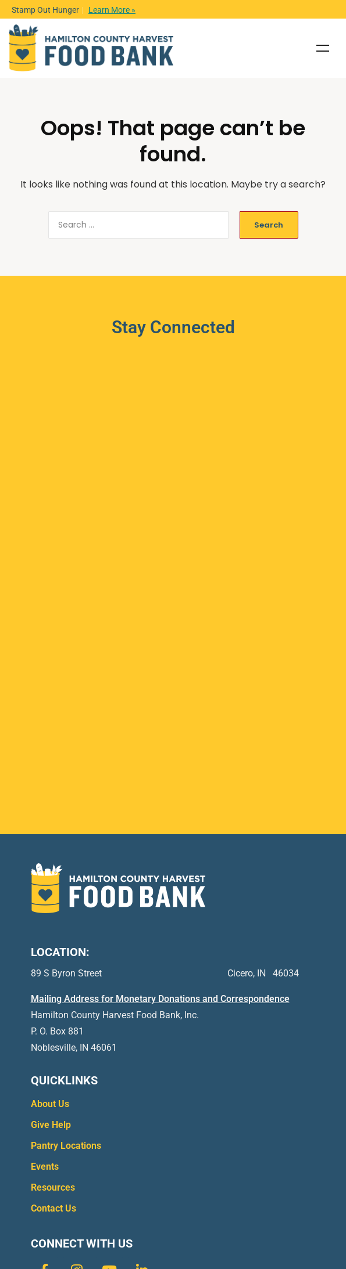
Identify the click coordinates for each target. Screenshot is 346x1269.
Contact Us (53, 1208)
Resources (53, 1187)
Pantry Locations (66, 1145)
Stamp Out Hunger (45, 10)
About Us (50, 1103)
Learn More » (111, 10)
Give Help (51, 1124)
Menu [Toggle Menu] (322, 48)
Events (45, 1166)
